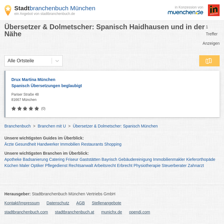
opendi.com (139, 212)
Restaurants (92, 144)
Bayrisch (109, 159)
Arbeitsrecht (105, 165)
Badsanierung (35, 159)
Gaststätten (90, 159)
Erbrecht (124, 165)
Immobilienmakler (169, 159)
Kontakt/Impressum (22, 203)
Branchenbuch (17, 126)
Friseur (72, 159)
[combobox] (7, 60)
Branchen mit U (52, 126)
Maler (24, 165)
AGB (80, 203)
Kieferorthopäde (200, 159)
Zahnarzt (196, 165)
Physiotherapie (147, 165)
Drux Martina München (112, 83)
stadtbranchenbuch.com (26, 212)
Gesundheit (25, 144)
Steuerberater (174, 165)
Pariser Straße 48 (114, 97)
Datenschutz (58, 203)
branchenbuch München (54, 8)
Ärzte (9, 144)
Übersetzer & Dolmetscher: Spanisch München (115, 126)
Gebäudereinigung (135, 159)
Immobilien (70, 144)
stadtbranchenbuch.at (74, 212)
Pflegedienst (56, 165)
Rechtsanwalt (81, 165)
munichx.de (111, 212)
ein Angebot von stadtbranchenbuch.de (44, 14)
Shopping (112, 144)
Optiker (37, 165)
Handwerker (48, 144)
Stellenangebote (106, 203)
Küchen (11, 165)
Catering (56, 159)
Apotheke (13, 159)
